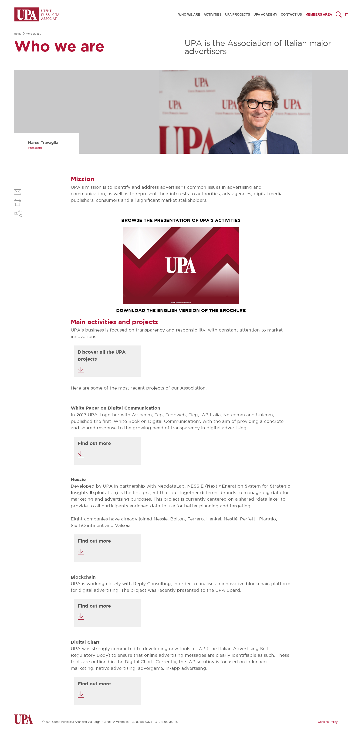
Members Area (318, 14)
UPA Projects (237, 14)
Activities (213, 14)
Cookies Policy (328, 722)
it (346, 14)
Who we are (189, 14)
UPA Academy (265, 14)
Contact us (291, 14)
